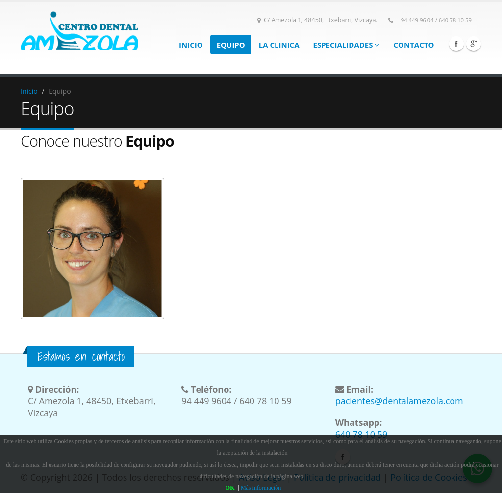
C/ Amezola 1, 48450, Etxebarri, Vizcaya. (317, 20)
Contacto (413, 44)
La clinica (279, 44)
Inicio (191, 44)
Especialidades (346, 44)
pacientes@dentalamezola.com (399, 401)
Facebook (456, 43)
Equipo (231, 44)
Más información (261, 487)
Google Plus (473, 43)
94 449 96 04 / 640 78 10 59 (436, 20)
